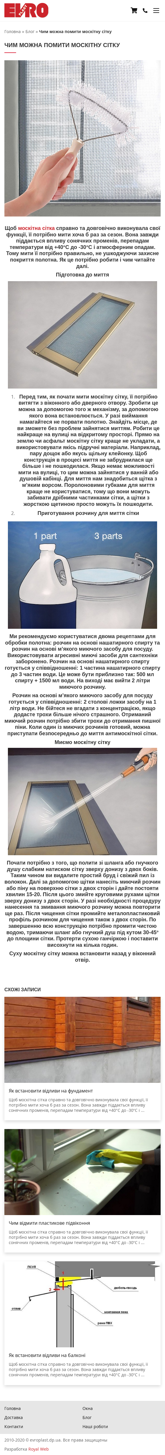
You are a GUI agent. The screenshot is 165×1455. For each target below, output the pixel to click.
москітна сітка (36, 228)
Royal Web (38, 1449)
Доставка (13, 1417)
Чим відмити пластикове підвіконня (49, 1223)
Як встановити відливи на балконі (47, 1355)
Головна (12, 1408)
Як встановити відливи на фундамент (51, 1091)
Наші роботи (95, 1426)
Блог (87, 1417)
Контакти (13, 1426)
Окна (87, 1408)
